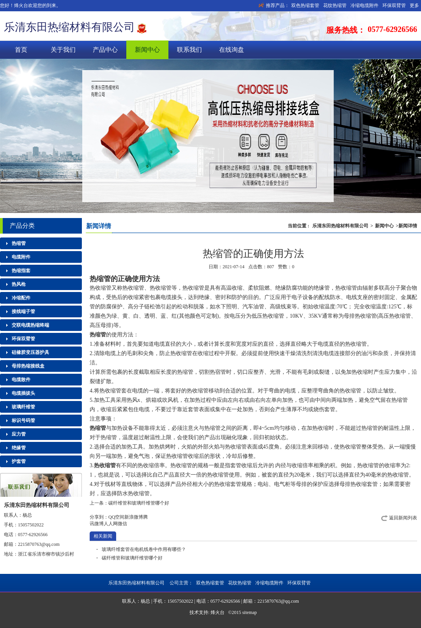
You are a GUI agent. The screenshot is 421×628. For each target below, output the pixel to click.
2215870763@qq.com (39, 544)
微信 (122, 523)
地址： (11, 554)
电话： (11, 534)
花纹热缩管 (335, 5)
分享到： (99, 517)
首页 (21, 49)
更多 (414, 5)
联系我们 (189, 49)
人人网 (111, 523)
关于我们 (63, 49)
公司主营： (239, 583)
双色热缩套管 (305, 5)
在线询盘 (231, 49)
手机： (11, 525)
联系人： (13, 515)
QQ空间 (116, 517)
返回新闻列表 (403, 518)
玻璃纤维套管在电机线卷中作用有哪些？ (144, 549)
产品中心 (105, 49)
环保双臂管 (394, 5)
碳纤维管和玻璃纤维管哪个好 (138, 503)
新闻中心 (147, 49)
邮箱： (11, 544)
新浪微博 (133, 517)
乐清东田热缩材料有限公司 (69, 27)
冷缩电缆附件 (364, 5)
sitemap (249, 612)
